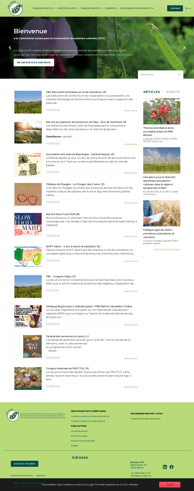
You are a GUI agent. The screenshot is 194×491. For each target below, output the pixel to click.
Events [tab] (173, 92)
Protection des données (22, 475)
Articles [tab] (151, 92)
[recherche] (157, 74)
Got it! (169, 484)
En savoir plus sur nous (33, 62)
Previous (9, 47)
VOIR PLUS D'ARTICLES (167, 249)
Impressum (41, 475)
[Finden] (179, 74)
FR (186, 8)
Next (184, 47)
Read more (130, 110)
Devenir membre (24, 463)
